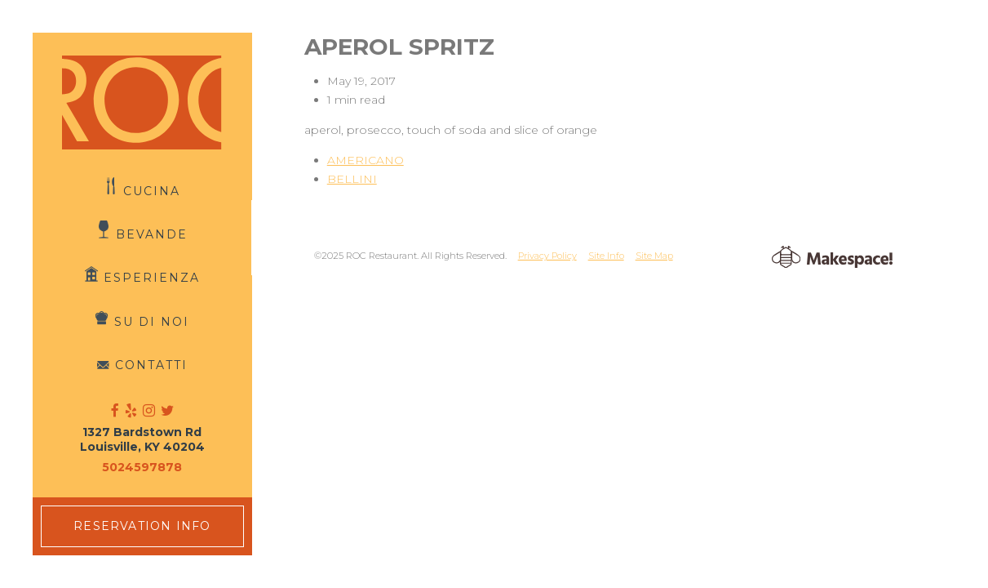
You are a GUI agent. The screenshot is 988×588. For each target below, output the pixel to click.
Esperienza (152, 277)
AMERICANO (365, 160)
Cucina (151, 190)
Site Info (606, 255)
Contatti (151, 365)
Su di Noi (151, 321)
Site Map (654, 255)
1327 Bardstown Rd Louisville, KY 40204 (142, 439)
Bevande (152, 234)
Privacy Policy (547, 255)
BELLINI (352, 179)
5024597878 (142, 467)
